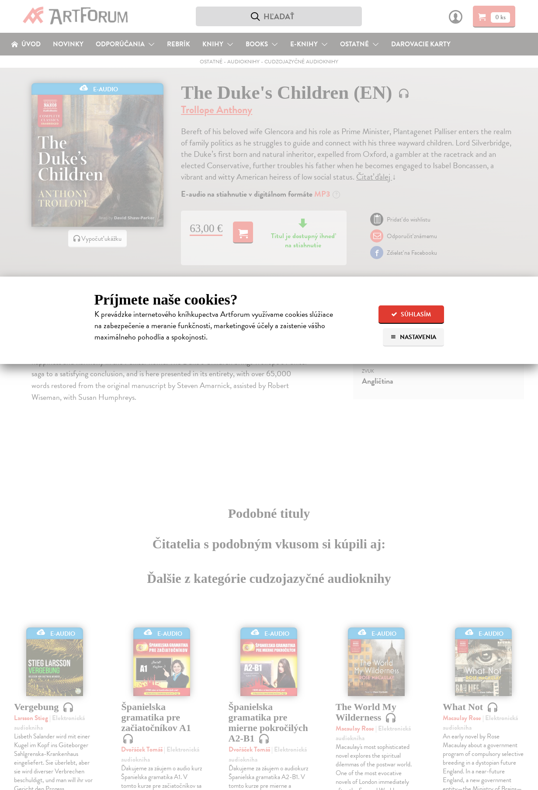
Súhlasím (411, 314)
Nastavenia (413, 337)
